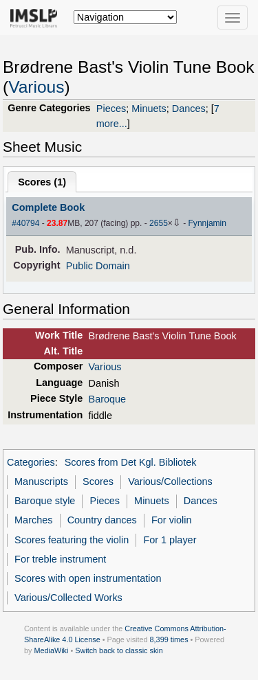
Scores (98, 481)
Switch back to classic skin (119, 650)
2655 (158, 223)
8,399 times (169, 639)
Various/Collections (170, 481)
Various (36, 87)
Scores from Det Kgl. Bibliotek (131, 462)
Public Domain (98, 265)
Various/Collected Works (68, 597)
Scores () (42, 182)
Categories (31, 462)
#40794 (25, 223)
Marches (33, 519)
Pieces (111, 108)
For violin (171, 519)
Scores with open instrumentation (87, 578)
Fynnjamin (207, 223)
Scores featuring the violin (71, 539)
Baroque (108, 399)
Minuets (148, 108)
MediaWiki (51, 650)
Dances (189, 108)
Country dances (102, 519)
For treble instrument (60, 559)
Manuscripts (41, 481)
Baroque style (44, 500)
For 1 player (169, 539)
